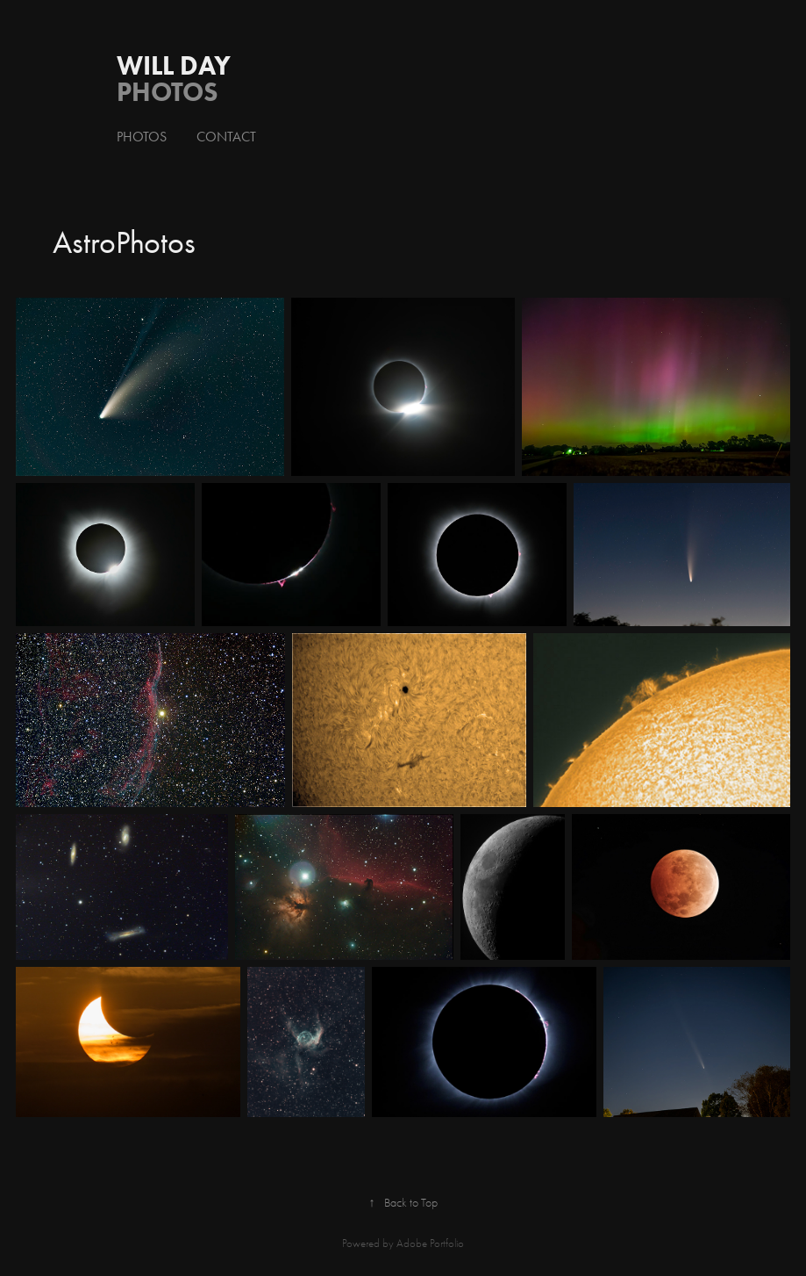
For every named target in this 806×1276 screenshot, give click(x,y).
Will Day (174, 65)
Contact (226, 136)
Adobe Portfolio (430, 1243)
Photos (142, 136)
